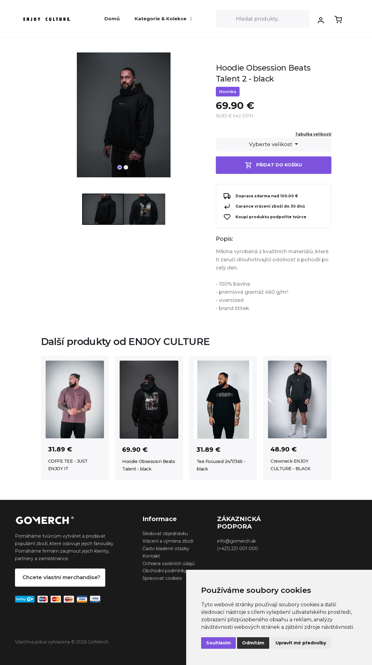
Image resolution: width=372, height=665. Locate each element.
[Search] (263, 18)
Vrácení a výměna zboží (167, 541)
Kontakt (151, 556)
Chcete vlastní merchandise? (61, 577)
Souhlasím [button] (218, 643)
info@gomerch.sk (236, 541)
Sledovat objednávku (165, 533)
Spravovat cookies (162, 578)
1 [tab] (119, 167)
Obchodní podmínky (164, 571)
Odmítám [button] (253, 643)
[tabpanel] (123, 117)
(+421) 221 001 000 (237, 548)
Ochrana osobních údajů (168, 563)
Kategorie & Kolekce (163, 19)
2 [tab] (126, 167)
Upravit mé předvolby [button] (300, 643)
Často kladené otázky (165, 548)
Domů (112, 19)
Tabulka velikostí (313, 134)
